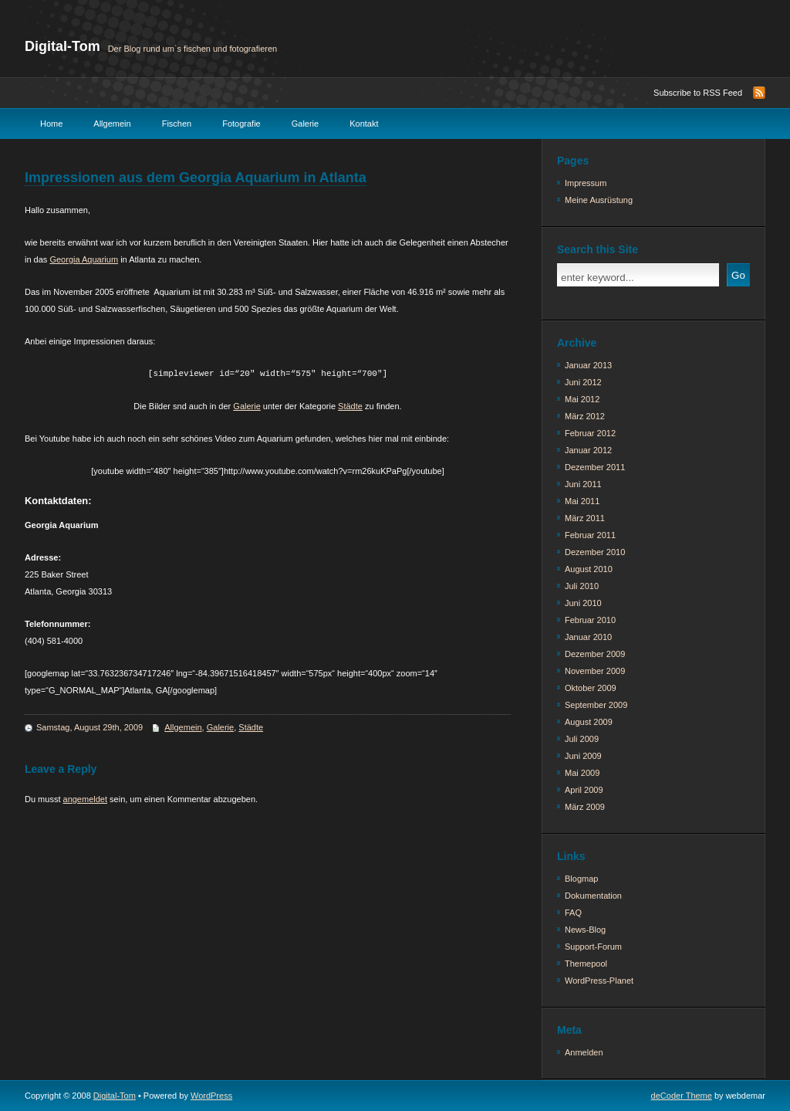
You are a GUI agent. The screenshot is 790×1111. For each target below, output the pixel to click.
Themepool (586, 963)
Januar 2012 (588, 450)
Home (51, 123)
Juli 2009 (582, 738)
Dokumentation (593, 895)
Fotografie (241, 123)
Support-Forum (593, 946)
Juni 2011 (583, 484)
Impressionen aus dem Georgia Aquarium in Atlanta (195, 177)
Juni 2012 (583, 382)
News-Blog (585, 929)
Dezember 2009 (595, 654)
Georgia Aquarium (83, 259)
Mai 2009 (582, 772)
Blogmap (581, 878)
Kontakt (363, 123)
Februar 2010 (590, 620)
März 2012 (585, 416)
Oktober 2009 (590, 688)
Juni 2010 (583, 603)
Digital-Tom (62, 46)
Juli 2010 (582, 586)
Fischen (177, 123)
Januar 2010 (588, 637)
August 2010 (589, 569)
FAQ (573, 912)
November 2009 (595, 671)
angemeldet (85, 799)
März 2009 (585, 806)
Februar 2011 (590, 535)
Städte (350, 406)
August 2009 (589, 722)
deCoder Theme (681, 1095)
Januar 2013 (588, 365)
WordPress (211, 1095)
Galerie (305, 123)
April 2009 (584, 789)
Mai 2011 (582, 501)
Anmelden (584, 1052)
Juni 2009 (583, 755)
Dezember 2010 (595, 552)
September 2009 (596, 705)
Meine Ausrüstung (599, 200)
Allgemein (111, 123)
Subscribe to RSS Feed (697, 92)
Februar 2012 (590, 433)
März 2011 (585, 518)
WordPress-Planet (599, 980)
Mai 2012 (582, 399)
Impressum (585, 183)
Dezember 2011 (595, 467)
